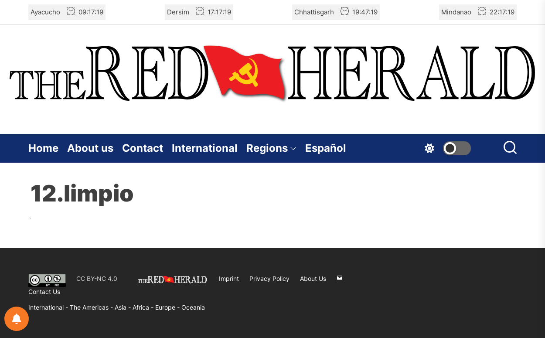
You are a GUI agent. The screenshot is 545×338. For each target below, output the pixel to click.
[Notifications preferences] (16, 319)
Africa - (144, 307)
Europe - (168, 307)
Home (43, 148)
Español (325, 148)
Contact (142, 148)
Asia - (124, 307)
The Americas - (92, 307)
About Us (313, 278)
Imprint (229, 278)
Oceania (193, 307)
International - (49, 307)
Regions (271, 148)
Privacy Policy (269, 278)
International (205, 148)
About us (90, 148)
